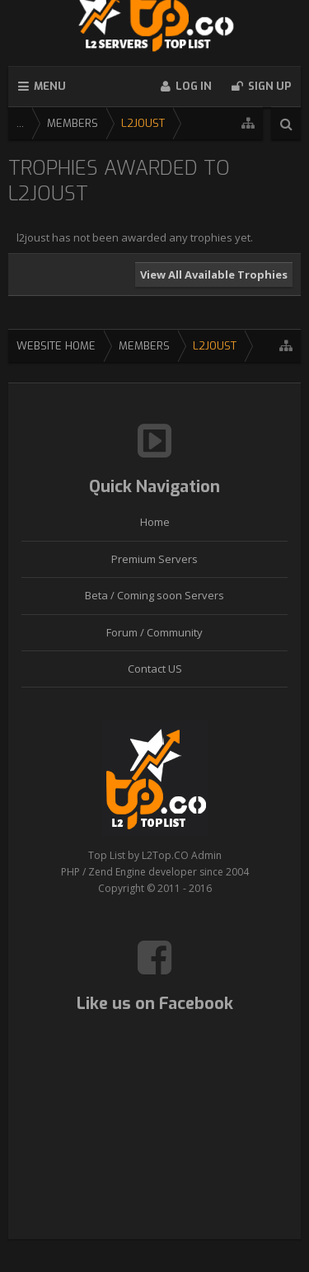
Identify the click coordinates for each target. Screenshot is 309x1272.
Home (155, 521)
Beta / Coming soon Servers (154, 595)
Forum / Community (154, 632)
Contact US (155, 668)
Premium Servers (154, 559)
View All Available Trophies (214, 274)
